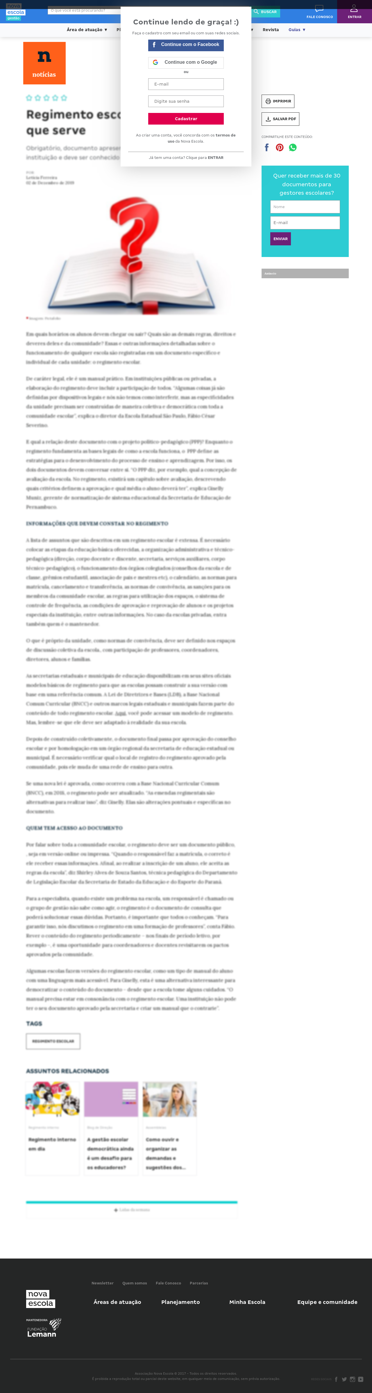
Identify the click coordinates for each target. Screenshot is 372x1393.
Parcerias (199, 1283)
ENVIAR (280, 239)
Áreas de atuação (117, 1302)
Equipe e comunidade (327, 1302)
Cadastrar (186, 118)
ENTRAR (215, 157)
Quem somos (134, 1283)
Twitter (344, 1379)
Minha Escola (247, 1302)
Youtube (360, 1379)
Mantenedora (37, 1320)
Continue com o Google (185, 63)
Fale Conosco (168, 1283)
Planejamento (180, 1302)
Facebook (336, 1379)
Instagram (352, 1379)
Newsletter (103, 1283)
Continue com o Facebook (186, 45)
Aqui (120, 713)
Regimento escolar (53, 1041)
